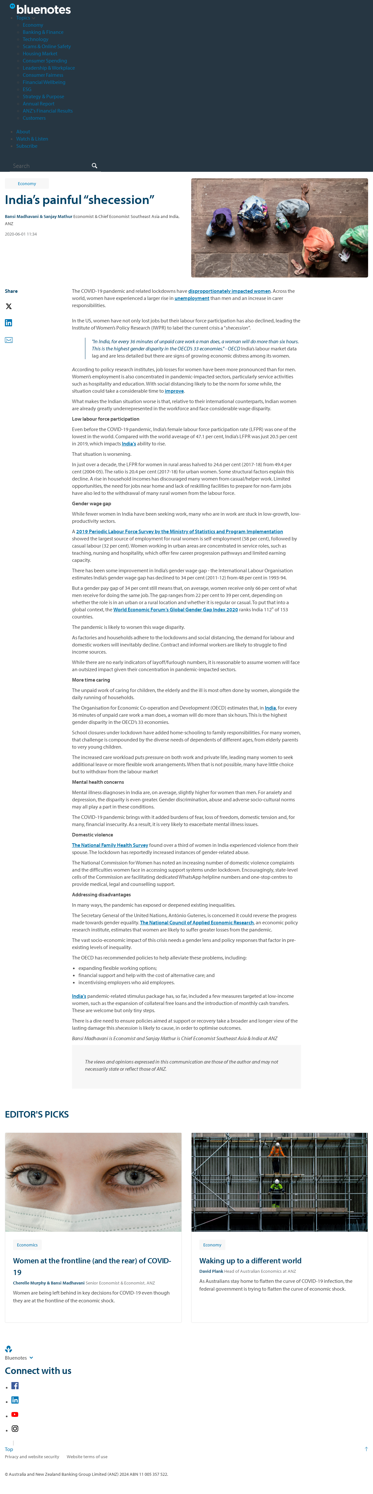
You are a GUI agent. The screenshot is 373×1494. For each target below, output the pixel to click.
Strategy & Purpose (43, 96)
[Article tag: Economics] (27, 1244)
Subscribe (26, 146)
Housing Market (40, 53)
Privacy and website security (32, 1457)
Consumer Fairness (43, 75)
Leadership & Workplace (49, 67)
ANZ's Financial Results (48, 110)
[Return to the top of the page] (186, 1449)
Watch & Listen (32, 138)
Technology (36, 39)
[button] (18, 306)
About (23, 131)
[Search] (55, 165)
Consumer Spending (45, 60)
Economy (33, 24)
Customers (34, 118)
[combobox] (55, 165)
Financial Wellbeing (44, 82)
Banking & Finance (43, 32)
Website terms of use (87, 1457)
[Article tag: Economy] (212, 1244)
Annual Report (38, 103)
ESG (27, 89)
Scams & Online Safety (47, 46)
